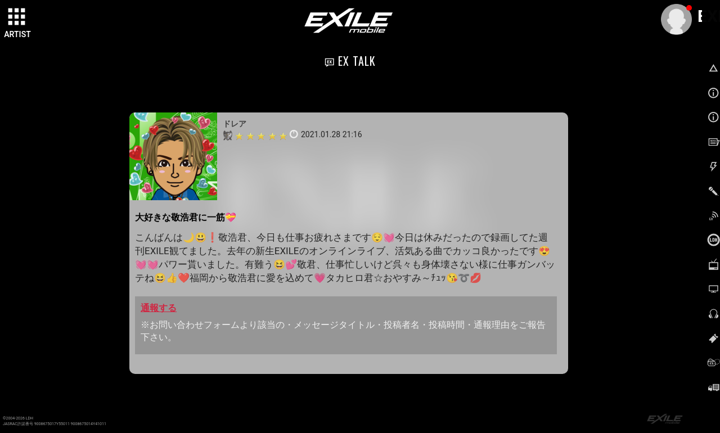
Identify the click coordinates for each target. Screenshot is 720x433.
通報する (159, 308)
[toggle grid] (17, 17)
